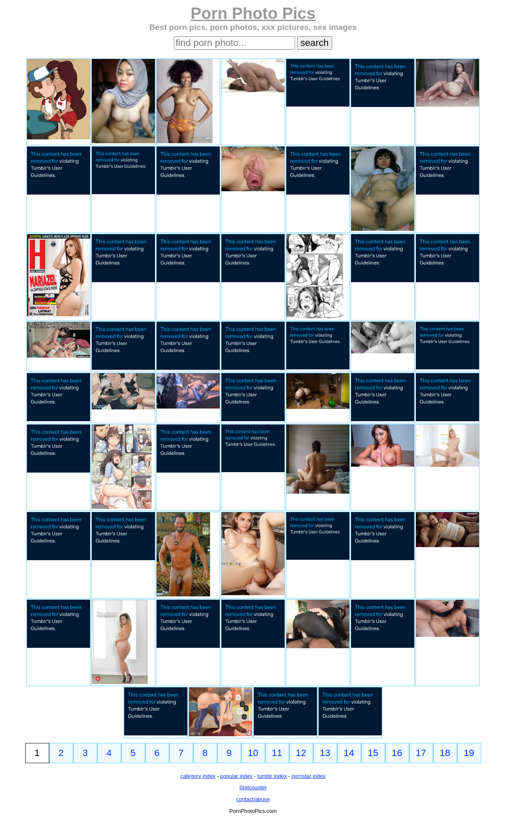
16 (397, 753)
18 (445, 753)
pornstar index (308, 776)
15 (373, 753)
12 (301, 753)
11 (277, 753)
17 (421, 753)
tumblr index (272, 776)
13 (325, 753)
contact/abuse (253, 799)
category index (198, 776)
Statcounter (252, 787)
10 (253, 753)
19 (469, 753)
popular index (236, 776)
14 (349, 753)
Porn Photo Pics (253, 13)
